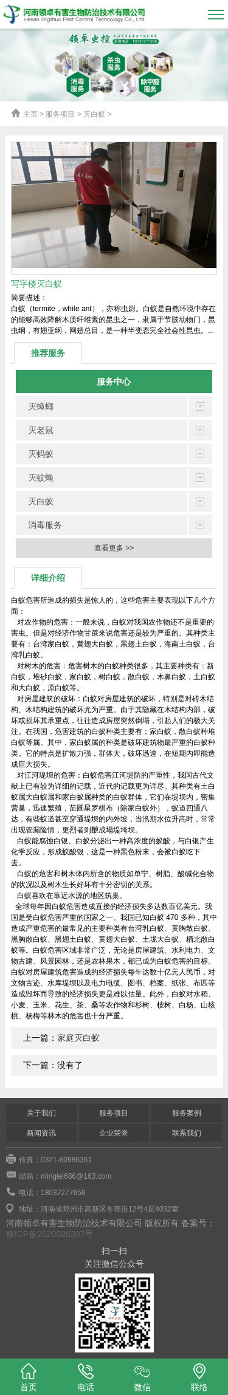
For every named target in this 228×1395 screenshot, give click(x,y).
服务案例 (186, 1113)
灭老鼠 (41, 430)
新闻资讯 (41, 1133)
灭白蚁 (41, 501)
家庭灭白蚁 (78, 1038)
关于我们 (41, 1113)
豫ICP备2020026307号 (49, 1234)
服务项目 (113, 1113)
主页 (30, 114)
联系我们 (186, 1133)
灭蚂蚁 (41, 454)
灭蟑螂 (41, 406)
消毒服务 (45, 525)
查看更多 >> (114, 548)
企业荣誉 (113, 1133)
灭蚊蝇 (41, 477)
